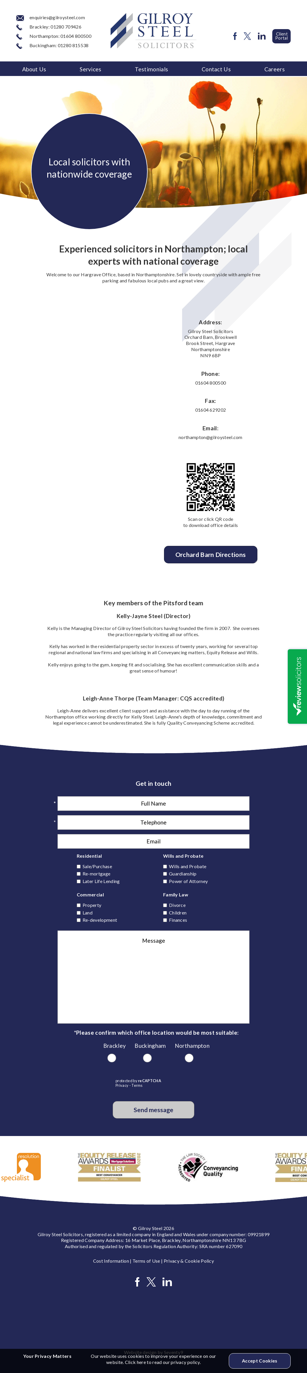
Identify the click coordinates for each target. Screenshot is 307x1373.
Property (92, 905)
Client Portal (281, 35)
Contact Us (216, 69)
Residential (89, 856)
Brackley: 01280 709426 (48, 26)
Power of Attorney (188, 881)
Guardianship (183, 873)
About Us (34, 69)
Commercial (90, 894)
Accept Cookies (259, 1360)
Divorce (177, 905)
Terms (137, 1085)
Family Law (175, 894)
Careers (274, 69)
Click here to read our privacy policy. (163, 1362)
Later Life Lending (101, 881)
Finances (178, 920)
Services (91, 69)
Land (88, 912)
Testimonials (151, 69)
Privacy (122, 1085)
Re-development (100, 920)
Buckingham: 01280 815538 (52, 45)
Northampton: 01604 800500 (53, 36)
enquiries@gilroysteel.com (50, 17)
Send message (153, 1110)
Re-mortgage (97, 873)
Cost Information (111, 1261)
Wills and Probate (183, 856)
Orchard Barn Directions (210, 554)
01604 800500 (210, 382)
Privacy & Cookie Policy (189, 1261)
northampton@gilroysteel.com (211, 437)
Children (178, 912)
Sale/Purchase (97, 866)
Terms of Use (146, 1261)
